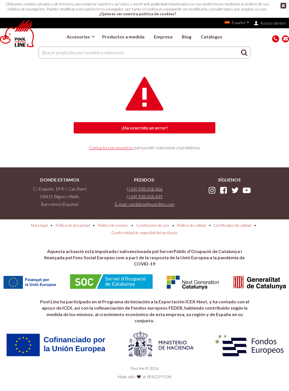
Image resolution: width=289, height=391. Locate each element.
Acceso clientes (273, 23)
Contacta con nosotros (111, 147)
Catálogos (211, 36)
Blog (186, 36)
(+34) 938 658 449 (145, 196)
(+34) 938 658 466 (145, 188)
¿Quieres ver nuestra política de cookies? (137, 13)
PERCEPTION (159, 376)
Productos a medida (123, 36)
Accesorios (78, 36)
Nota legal (39, 225)
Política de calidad (191, 225)
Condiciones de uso (152, 225)
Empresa (163, 36)
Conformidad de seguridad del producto (144, 232)
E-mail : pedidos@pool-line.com (144, 204)
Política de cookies (113, 225)
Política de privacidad (72, 225)
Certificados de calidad (232, 225)
